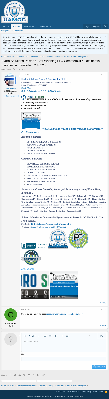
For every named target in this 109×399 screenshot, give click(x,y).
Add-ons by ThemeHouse (74, 396)
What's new (29, 26)
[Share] (102, 74)
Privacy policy (86, 392)
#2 (105, 309)
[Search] (105, 26)
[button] (36, 26)
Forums (16, 26)
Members (44, 26)
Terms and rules (73, 392)
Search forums (17, 31)
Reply (104, 303)
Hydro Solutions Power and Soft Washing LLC (51, 224)
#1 (105, 74)
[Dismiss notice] (105, 37)
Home (6, 26)
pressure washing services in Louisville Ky (64, 314)
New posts (5, 31)
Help (95, 392)
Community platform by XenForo (45, 396)
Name (24, 354)
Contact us (60, 392)
